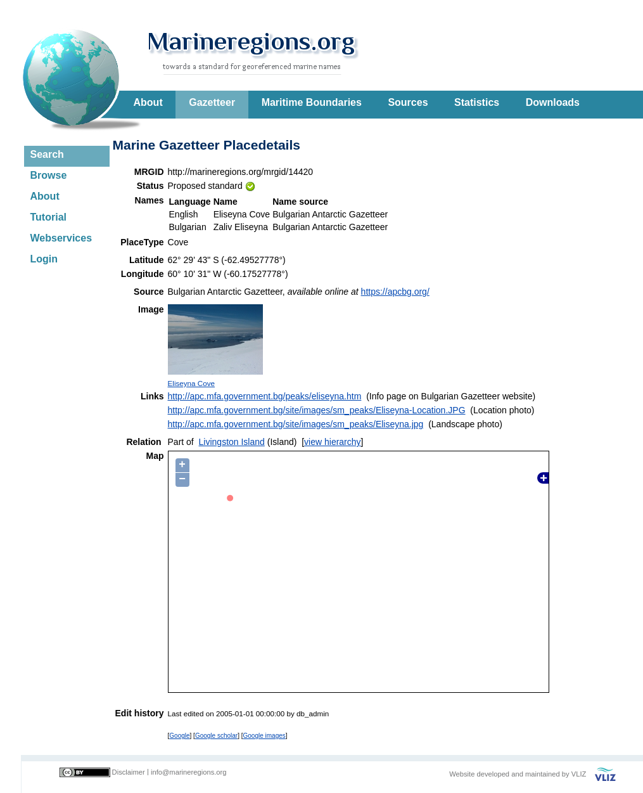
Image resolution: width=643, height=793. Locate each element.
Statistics (476, 102)
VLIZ (579, 774)
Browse (48, 175)
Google (179, 735)
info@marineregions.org (189, 772)
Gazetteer (212, 102)
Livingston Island (232, 442)
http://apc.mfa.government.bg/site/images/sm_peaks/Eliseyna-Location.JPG (317, 410)
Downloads (553, 102)
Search (47, 154)
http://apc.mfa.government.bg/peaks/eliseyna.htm (265, 396)
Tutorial (48, 217)
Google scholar (216, 735)
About (148, 102)
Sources (408, 102)
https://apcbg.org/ (395, 292)
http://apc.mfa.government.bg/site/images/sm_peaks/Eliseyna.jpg (296, 424)
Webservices (61, 238)
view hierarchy (332, 442)
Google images (264, 735)
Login (44, 259)
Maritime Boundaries (312, 102)
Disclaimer (128, 772)
